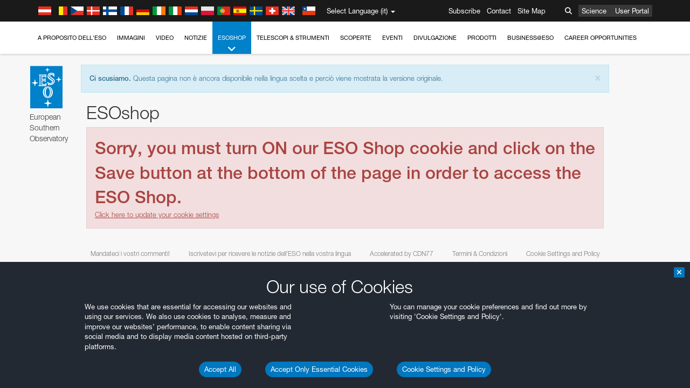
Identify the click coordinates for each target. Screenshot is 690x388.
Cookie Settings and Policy (444, 369)
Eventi (392, 37)
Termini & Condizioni (479, 254)
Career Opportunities (600, 37)
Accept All (220, 369)
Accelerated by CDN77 (401, 254)
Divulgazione (435, 37)
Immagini (131, 37)
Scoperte (355, 37)
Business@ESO (530, 37)
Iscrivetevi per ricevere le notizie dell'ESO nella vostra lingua (270, 254)
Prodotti (481, 37)
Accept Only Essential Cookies (319, 369)
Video (165, 37)
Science (594, 10)
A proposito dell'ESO (72, 37)
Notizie (195, 37)
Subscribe (464, 10)
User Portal (632, 10)
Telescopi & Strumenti (293, 37)
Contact (499, 10)
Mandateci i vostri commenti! (130, 254)
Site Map (532, 10)
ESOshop (231, 44)
